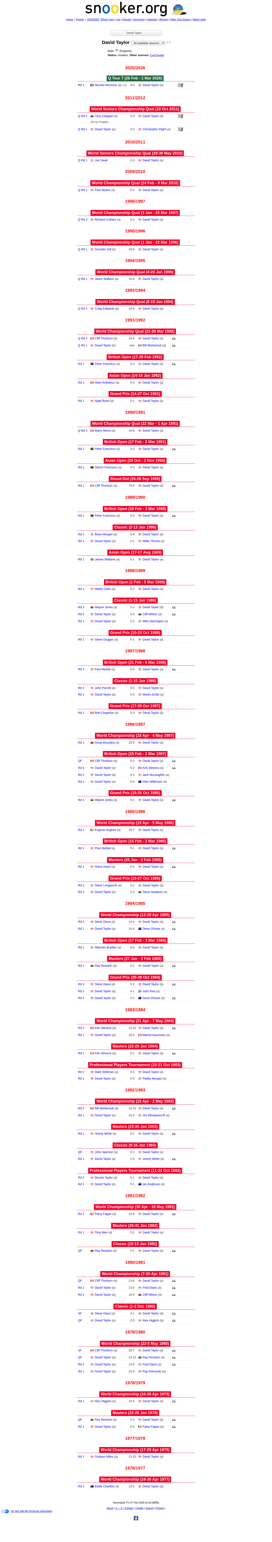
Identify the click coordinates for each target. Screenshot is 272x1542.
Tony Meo (101, 1232)
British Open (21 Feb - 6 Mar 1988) (135, 662)
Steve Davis (103, 866)
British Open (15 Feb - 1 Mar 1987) (135, 754)
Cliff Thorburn (104, 338)
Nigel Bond (102, 401)
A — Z (118, 1508)
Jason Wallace (104, 279)
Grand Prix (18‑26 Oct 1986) (135, 793)
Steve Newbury (153, 892)
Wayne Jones (104, 607)
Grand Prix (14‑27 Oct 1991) (135, 394)
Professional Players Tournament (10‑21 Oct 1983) (135, 1065)
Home (69, 19)
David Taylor (151, 85)
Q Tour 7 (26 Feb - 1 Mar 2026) (135, 78)
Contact (129, 1508)
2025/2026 (93, 19)
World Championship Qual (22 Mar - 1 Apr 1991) (135, 423)
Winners (164, 19)
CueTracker (157, 55)
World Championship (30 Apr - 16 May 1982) (135, 1207)
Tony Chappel (104, 116)
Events (80, 19)
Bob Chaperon (104, 712)
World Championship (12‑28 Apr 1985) (135, 915)
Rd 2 (81, 534)
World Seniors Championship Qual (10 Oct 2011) (135, 109)
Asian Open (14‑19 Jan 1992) (135, 375)
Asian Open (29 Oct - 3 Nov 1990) (135, 460)
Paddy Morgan (152, 1078)
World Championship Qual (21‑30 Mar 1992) (135, 331)
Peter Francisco (105, 364)
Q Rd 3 (82, 219)
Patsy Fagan (103, 1214)
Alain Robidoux (105, 382)
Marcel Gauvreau (154, 1035)
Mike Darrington (153, 621)
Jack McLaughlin (154, 775)
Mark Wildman (104, 1072)
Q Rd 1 (82, 129)
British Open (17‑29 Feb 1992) (135, 357)
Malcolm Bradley (106, 947)
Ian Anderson (151, 1184)
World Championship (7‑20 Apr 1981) (135, 1274)
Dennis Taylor (104, 1177)
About (110, 1508)
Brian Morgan (104, 534)
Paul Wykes (102, 190)
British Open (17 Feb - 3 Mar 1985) (135, 940)
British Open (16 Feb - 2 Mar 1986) (135, 841)
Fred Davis (150, 1287)
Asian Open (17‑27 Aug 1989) (135, 552)
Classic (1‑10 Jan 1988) (135, 681)
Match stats (199, 19)
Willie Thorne (151, 541)
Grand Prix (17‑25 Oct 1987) (135, 706)
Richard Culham (105, 219)
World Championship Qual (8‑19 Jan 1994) (135, 302)
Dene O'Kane (151, 928)
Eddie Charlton (105, 1486)
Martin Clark (103, 589)
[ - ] (168, 42)
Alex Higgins (151, 1320)
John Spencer (104, 1152)
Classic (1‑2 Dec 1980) (135, 1306)
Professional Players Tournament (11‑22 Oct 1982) (135, 1170)
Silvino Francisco (106, 467)
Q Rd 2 (82, 116)
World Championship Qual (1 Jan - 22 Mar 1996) (135, 242)
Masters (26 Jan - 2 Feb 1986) (135, 860)
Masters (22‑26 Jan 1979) (135, 1413)
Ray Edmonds (152, 1371)
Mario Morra (103, 430)
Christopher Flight (154, 129)
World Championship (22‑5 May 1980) (135, 1343)
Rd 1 (81, 85)
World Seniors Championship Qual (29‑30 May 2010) (135, 153)
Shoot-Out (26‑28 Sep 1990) (135, 479)
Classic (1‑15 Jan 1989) (135, 600)
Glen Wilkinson (152, 781)
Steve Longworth (106, 885)
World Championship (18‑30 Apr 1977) (135, 1479)
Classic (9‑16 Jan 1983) (135, 1145)
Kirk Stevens (151, 768)
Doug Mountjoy (105, 742)
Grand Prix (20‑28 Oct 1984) (135, 977)
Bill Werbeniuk (152, 345)
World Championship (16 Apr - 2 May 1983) (135, 1101)
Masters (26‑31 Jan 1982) (135, 1225)
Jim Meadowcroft (154, 1115)
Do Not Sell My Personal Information (27, 1511)
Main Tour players (181, 19)
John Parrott (103, 688)
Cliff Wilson (150, 614)
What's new (107, 19)
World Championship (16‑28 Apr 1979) (135, 1394)
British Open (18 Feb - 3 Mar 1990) (135, 509)
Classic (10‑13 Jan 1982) (135, 1244)
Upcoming (138, 19)
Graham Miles (104, 1456)
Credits (139, 1508)
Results (127, 19)
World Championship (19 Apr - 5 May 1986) (135, 823)
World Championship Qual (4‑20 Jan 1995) (135, 272)
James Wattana (105, 559)
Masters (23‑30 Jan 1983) (135, 1126)
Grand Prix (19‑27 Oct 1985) (135, 878)
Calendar (152, 19)
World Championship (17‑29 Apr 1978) (135, 1450)
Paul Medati (102, 669)
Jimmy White (103, 1133)
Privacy (160, 1508)
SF (80, 1313)
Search (150, 1508)
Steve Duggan (104, 639)
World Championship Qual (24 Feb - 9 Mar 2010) (135, 183)
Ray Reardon (103, 965)
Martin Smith (151, 694)
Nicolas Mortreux (106, 85)
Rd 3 (81, 607)
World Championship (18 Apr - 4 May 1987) (135, 735)
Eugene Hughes (105, 830)
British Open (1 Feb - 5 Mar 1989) (135, 582)
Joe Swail (101, 160)
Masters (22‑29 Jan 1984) (135, 1046)
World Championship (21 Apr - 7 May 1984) (135, 1021)
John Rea (149, 991)
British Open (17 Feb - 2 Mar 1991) (135, 442)
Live (118, 19)
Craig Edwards (104, 308)
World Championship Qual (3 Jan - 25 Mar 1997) (135, 213)
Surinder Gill (103, 249)
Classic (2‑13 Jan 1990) (135, 527)
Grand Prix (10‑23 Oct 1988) (135, 633)
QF (80, 760)
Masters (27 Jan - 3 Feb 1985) (135, 959)
